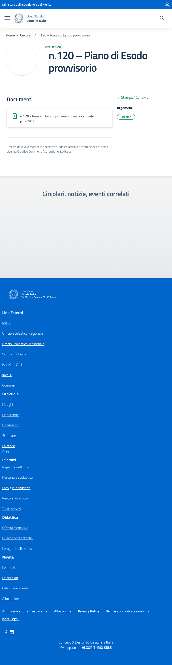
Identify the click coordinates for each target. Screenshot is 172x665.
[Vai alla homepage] (18, 18)
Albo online (10, 598)
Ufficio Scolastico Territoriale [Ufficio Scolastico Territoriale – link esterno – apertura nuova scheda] (23, 343)
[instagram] (12, 632)
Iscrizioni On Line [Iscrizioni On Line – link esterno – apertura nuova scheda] (14, 364)
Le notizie (9, 567)
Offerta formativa (15, 527)
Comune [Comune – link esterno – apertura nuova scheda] (8, 385)
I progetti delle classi (17, 548)
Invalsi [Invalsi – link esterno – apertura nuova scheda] (7, 375)
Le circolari (10, 577)
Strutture (9, 435)
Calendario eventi (15, 588)
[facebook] (6, 632)
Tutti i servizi (11, 508)
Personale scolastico (17, 477)
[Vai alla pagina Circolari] (26, 35)
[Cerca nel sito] (161, 18)
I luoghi (7, 404)
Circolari (125, 116)
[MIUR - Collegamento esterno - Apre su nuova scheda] (27, 4)
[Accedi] (167, 4)
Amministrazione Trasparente (24, 611)
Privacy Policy (88, 611)
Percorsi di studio (15, 498)
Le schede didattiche (17, 538)
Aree (5, 451)
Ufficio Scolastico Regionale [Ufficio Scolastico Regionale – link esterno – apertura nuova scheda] (22, 333)
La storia (8, 445)
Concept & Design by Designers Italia (86, 642)
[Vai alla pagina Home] (10, 35)
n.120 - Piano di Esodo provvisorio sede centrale (57, 116)
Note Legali (10, 618)
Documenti (10, 425)
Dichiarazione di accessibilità (127, 611)
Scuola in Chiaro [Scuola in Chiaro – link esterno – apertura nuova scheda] (14, 354)
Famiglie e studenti (16, 488)
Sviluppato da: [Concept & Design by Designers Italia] (86, 647)
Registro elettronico (17, 467)
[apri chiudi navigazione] (7, 18)
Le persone (10, 414)
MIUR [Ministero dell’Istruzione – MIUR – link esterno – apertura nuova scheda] (6, 323)
